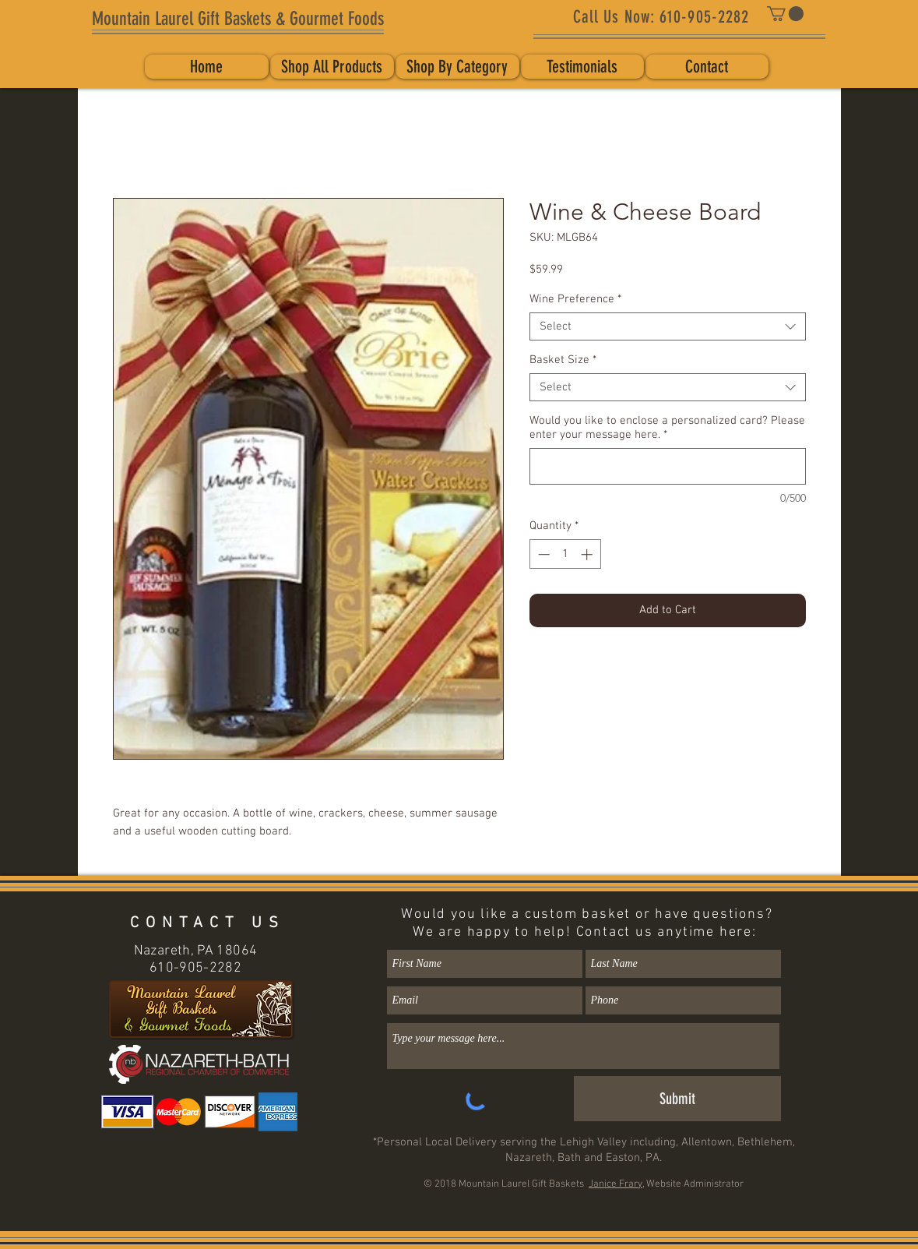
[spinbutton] (565, 554)
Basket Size (562, 360)
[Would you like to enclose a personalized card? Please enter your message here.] (667, 466)
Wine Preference (575, 299)
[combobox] (667, 326)
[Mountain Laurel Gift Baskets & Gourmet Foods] (238, 19)
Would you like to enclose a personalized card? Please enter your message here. (667, 428)
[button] (785, 13)
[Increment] (588, 554)
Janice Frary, (616, 1184)
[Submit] (677, 1098)
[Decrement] (542, 554)
